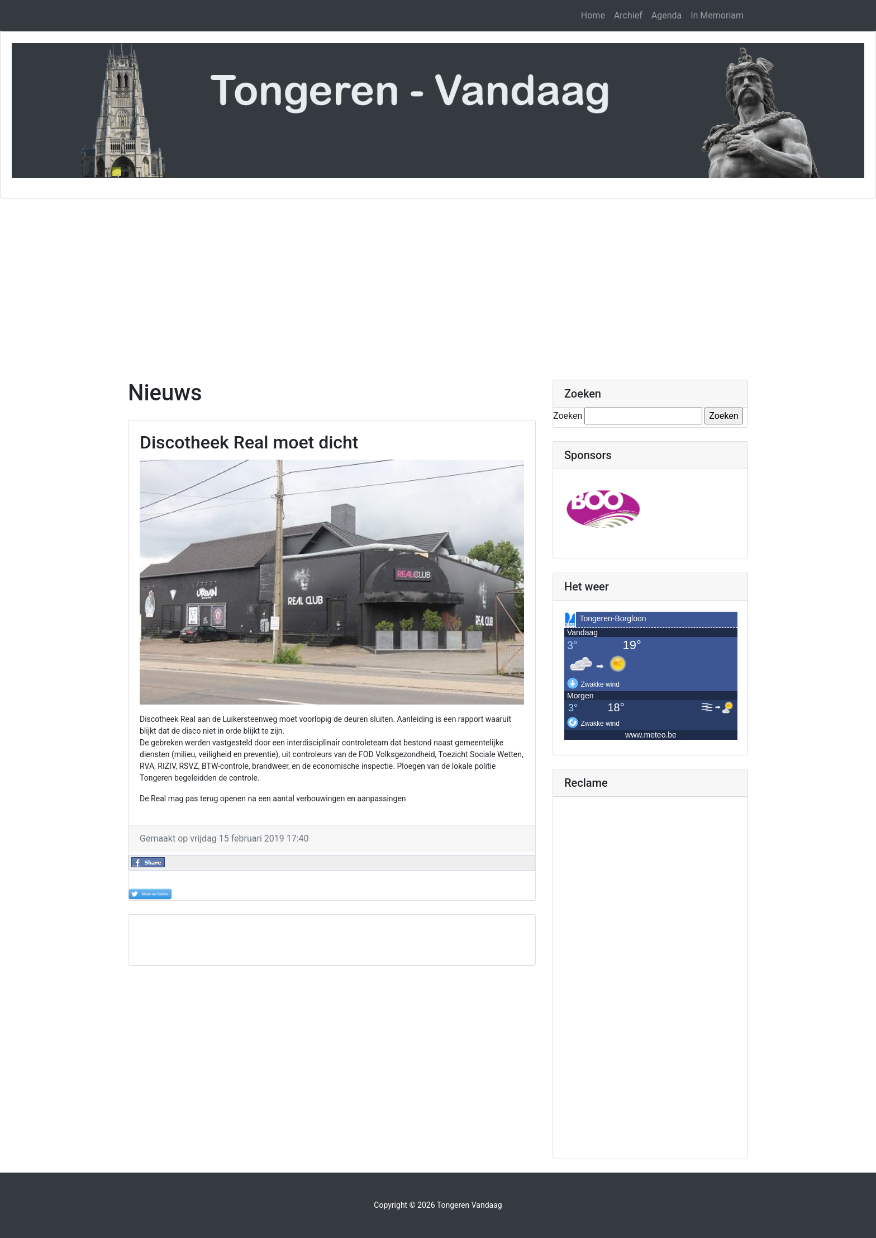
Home (593, 15)
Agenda (666, 15)
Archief (628, 15)
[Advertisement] (438, 282)
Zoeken (567, 415)
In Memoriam (717, 15)
